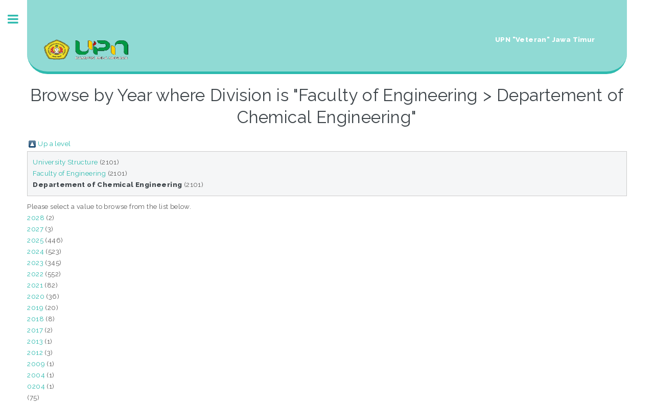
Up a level (54, 143)
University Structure (65, 162)
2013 (35, 341)
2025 (35, 240)
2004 (36, 375)
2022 (35, 274)
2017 (35, 330)
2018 (35, 319)
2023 (35, 262)
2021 (35, 285)
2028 (35, 217)
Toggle (18, 19)
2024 (35, 251)
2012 (35, 352)
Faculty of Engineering (69, 173)
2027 (35, 229)
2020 (35, 296)
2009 (36, 364)
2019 (35, 307)
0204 (36, 386)
